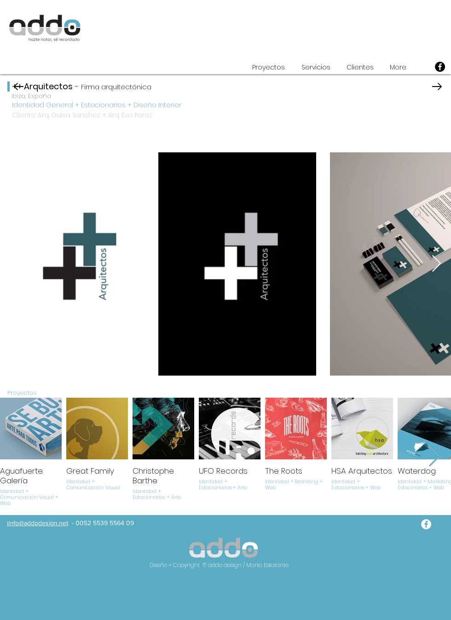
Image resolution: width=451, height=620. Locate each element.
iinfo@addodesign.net (37, 523)
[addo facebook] (426, 524)
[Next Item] (436, 264)
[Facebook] (440, 67)
